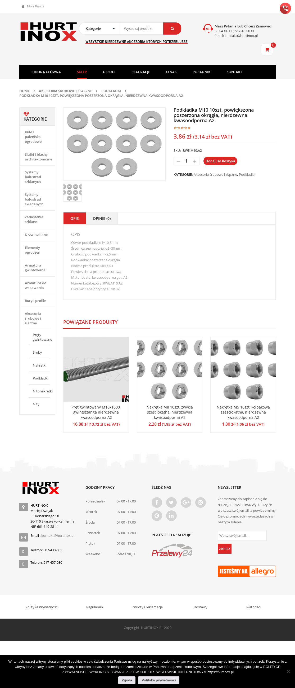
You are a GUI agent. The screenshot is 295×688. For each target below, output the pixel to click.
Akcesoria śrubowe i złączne (65, 90)
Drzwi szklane (36, 234)
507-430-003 (224, 31)
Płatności (253, 607)
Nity (36, 404)
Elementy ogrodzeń (32, 250)
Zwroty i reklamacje (147, 607)
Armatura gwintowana (35, 267)
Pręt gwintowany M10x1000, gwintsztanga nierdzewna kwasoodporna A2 (96, 412)
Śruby (37, 352)
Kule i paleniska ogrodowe (33, 137)
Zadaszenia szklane (34, 219)
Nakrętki (39, 365)
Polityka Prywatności (41, 607)
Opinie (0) (102, 218)
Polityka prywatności (159, 680)
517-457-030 (244, 31)
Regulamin (94, 607)
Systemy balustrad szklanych (33, 177)
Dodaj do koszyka (220, 161)
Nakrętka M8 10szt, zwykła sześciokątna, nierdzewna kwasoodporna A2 (170, 412)
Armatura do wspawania (35, 285)
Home (24, 90)
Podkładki (111, 90)
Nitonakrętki (43, 391)
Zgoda (127, 680)
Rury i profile (35, 300)
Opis (74, 218)
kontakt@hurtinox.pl (241, 35)
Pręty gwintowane (42, 337)
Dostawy (200, 607)
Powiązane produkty (90, 322)
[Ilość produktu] (186, 161)
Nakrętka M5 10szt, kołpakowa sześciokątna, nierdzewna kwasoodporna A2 (243, 412)
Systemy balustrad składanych (34, 199)
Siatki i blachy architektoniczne (38, 157)
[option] (114, 144)
